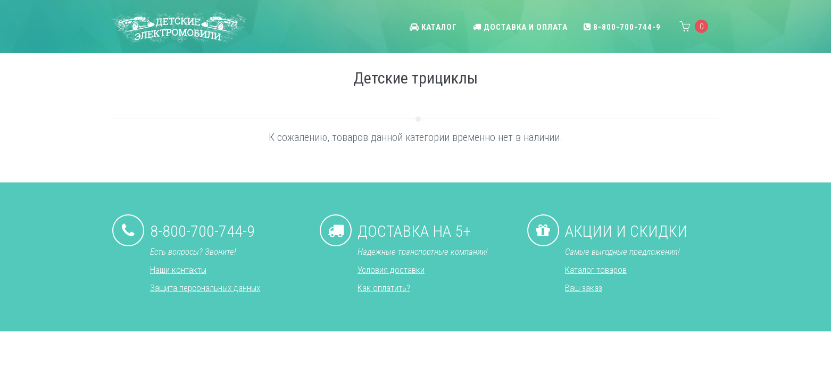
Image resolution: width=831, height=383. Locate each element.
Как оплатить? (384, 287)
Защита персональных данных (205, 287)
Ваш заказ (583, 287)
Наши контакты (178, 269)
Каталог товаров (596, 269)
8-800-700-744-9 (622, 27)
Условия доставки (391, 269)
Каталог (433, 27)
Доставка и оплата (520, 27)
